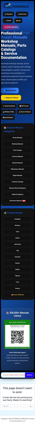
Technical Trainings (17, 182)
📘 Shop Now (8, 14)
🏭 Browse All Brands (17, 294)
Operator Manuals (17, 163)
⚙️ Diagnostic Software (11, 98)
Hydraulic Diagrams (17, 194)
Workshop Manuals (17, 144)
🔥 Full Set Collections (11, 27)
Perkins (17, 263)
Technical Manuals (17, 156)
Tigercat (17, 275)
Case (17, 282)
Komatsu (17, 225)
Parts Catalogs (17, 150)
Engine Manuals (17, 175)
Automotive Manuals (18, 201)
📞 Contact (8, 20)
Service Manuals (17, 137)
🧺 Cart (18, 20)
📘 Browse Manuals (10, 90)
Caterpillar (17, 219)
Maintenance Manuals (17, 169)
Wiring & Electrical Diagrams (17, 188)
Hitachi (17, 238)
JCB (17, 250)
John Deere (17, 244)
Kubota (17, 269)
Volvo (17, 231)
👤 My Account (21, 14)
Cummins (17, 257)
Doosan (17, 288)
